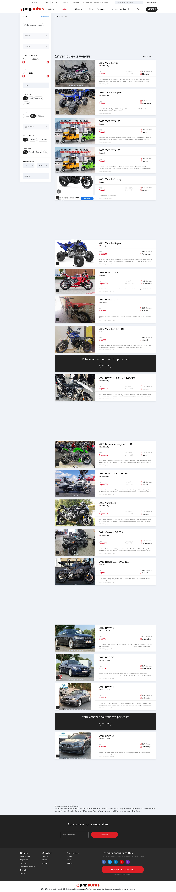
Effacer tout (45, 16)
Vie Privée (23, 863)
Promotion (23, 870)
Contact (64, 2)
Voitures (51, 9)
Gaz (45, 152)
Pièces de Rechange (96, 9)
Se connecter (151, 2)
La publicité (24, 860)
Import (26, 103)
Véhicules (64, 16)
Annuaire (75, 2)
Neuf (31, 98)
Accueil (57, 16)
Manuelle (32, 139)
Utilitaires (78, 9)
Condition (27, 94)
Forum (54, 2)
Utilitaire (41, 116)
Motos (63, 9)
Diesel (31, 152)
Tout (25, 98)
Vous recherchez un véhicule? (95, 2)
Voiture (26, 116)
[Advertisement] (35, 221)
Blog (46, 2)
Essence (39, 152)
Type (25, 112)
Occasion (38, 98)
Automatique (42, 139)
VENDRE (152, 9)
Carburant (27, 148)
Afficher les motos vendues (33, 25)
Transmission (28, 136)
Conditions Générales (27, 867)
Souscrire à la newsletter (123, 869)
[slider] (23, 62)
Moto (33, 116)
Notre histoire (25, 856)
